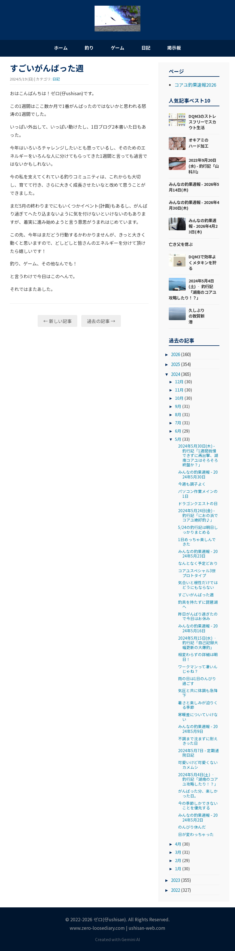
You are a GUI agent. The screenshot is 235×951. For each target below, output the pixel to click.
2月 (178, 860)
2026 (175, 354)
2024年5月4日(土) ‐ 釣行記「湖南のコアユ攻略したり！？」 (192, 289)
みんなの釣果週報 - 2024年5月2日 (198, 817)
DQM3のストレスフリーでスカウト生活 (202, 121)
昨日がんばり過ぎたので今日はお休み (198, 616)
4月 (178, 844)
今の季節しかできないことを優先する (198, 805)
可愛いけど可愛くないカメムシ (198, 764)
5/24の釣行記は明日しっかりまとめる (198, 529)
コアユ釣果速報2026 (195, 84)
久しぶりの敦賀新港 (196, 315)
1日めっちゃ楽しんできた (197, 542)
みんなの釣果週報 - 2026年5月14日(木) (194, 187)
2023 (175, 880)
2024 (175, 374)
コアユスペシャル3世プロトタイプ (197, 573)
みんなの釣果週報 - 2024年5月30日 (198, 474)
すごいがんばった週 (196, 594)
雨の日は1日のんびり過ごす (197, 681)
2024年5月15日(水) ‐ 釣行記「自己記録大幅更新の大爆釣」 (198, 642)
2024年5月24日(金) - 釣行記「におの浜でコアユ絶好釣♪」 (198, 515)
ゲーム (117, 47)
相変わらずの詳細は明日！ (198, 657)
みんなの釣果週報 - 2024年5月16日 (198, 628)
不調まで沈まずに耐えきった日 (198, 741)
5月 (178, 439)
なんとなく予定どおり (198, 563)
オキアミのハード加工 (198, 142)
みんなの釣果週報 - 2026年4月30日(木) (194, 205)
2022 (175, 890)
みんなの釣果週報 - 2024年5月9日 (198, 729)
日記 (145, 47)
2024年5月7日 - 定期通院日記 (198, 753)
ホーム (61, 47)
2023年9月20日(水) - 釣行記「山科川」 (204, 165)
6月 (178, 431)
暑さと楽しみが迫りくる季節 (198, 705)
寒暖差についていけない (198, 717)
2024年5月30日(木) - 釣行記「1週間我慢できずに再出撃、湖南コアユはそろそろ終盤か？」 (198, 455)
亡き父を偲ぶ (181, 244)
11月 (179, 390)
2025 (175, 364)
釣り (89, 47)
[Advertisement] (79, 375)
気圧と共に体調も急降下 (198, 693)
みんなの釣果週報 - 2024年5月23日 (198, 553)
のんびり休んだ (192, 827)
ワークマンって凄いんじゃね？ (197, 669)
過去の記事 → (101, 321)
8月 (178, 414)
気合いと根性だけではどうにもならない (198, 585)
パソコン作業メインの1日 (198, 493)
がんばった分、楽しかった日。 (198, 793)
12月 (179, 381)
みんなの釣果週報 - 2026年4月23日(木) (203, 226)
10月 (179, 398)
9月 (178, 406)
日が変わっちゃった (196, 834)
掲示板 (174, 47)
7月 (178, 422)
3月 (178, 852)
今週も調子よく (192, 484)
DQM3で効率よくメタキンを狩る (202, 262)
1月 (178, 868)
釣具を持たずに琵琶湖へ (198, 604)
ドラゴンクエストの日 (198, 503)
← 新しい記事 (57, 321)
